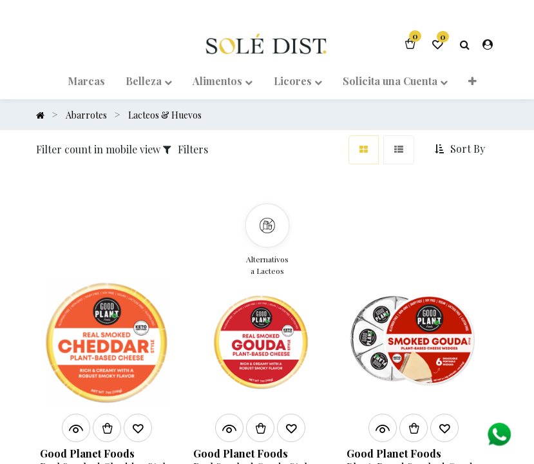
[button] (472, 80)
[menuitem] (85, 80)
